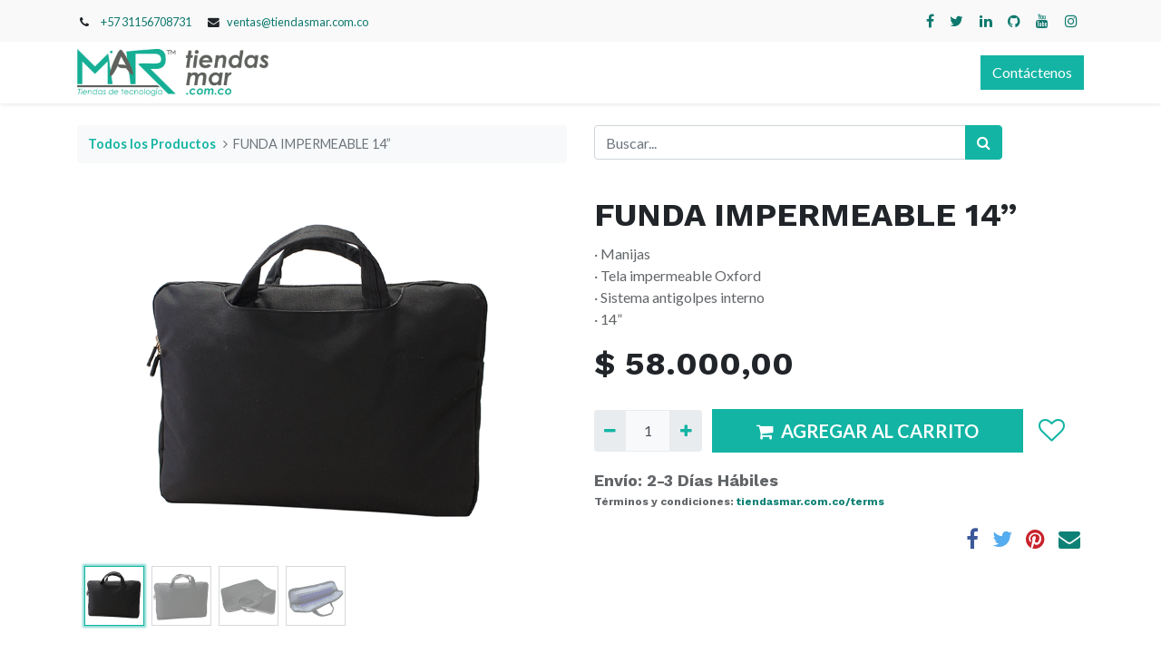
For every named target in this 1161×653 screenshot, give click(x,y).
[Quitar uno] (610, 431)
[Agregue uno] (685, 431)
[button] (1050, 431)
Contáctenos (1032, 72)
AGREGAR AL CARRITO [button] (867, 431)
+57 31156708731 (146, 22)
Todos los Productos (152, 143)
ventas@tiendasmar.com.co (297, 22)
